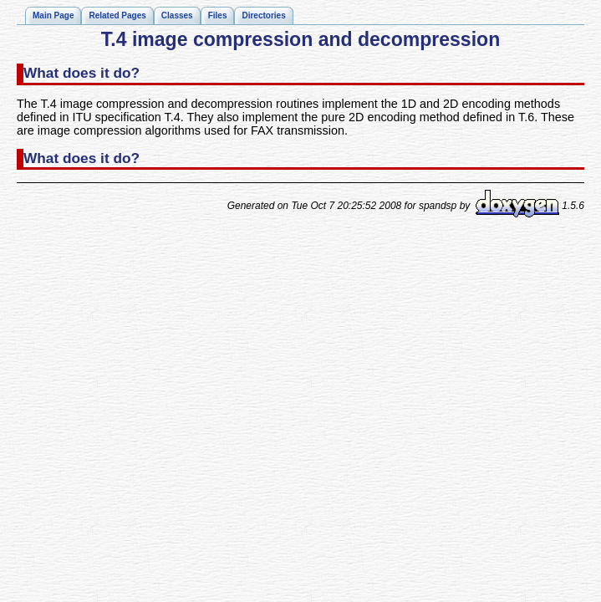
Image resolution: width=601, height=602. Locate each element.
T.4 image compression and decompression (300, 39)
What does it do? (81, 72)
